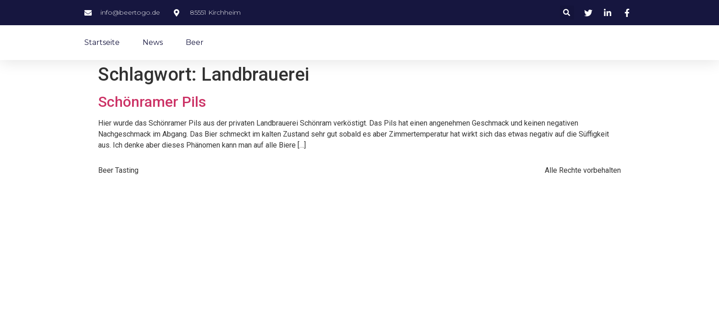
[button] (567, 13)
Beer (195, 42)
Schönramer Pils (152, 101)
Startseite (102, 42)
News (153, 42)
